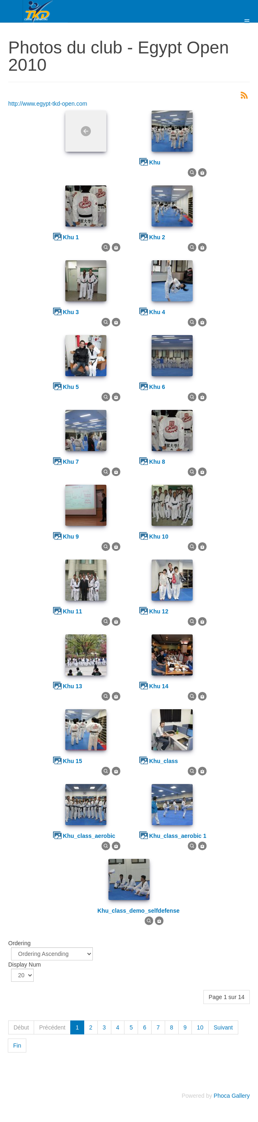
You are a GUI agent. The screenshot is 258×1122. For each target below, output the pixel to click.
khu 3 (71, 312)
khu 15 (72, 761)
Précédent (52, 1027)
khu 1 (71, 237)
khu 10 (158, 536)
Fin (17, 1045)
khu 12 (158, 611)
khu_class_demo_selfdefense (138, 910)
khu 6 (157, 387)
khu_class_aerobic (89, 836)
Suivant (223, 1027)
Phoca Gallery (232, 1095)
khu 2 (157, 237)
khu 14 (158, 686)
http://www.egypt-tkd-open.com (47, 103)
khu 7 (71, 461)
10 (200, 1027)
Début (21, 1027)
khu (154, 162)
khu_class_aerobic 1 (177, 836)
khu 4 (157, 312)
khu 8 (157, 461)
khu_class (163, 761)
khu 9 (71, 536)
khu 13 (72, 686)
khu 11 (72, 611)
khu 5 (71, 387)
